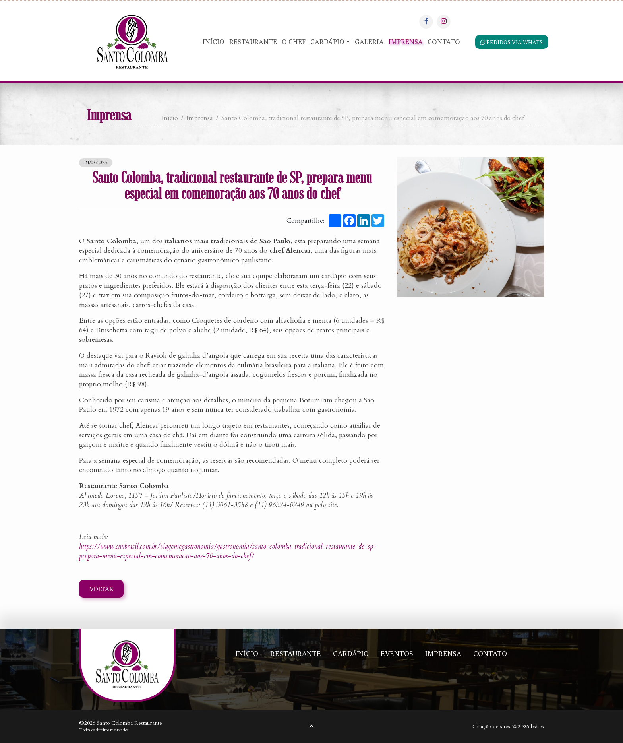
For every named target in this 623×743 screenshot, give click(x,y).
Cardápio (327, 41)
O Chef (294, 41)
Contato (444, 41)
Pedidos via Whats (510, 42)
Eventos (397, 653)
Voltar (101, 590)
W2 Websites (528, 726)
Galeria (369, 41)
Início (213, 41)
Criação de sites (491, 726)
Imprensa (406, 41)
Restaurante (253, 41)
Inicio (170, 118)
